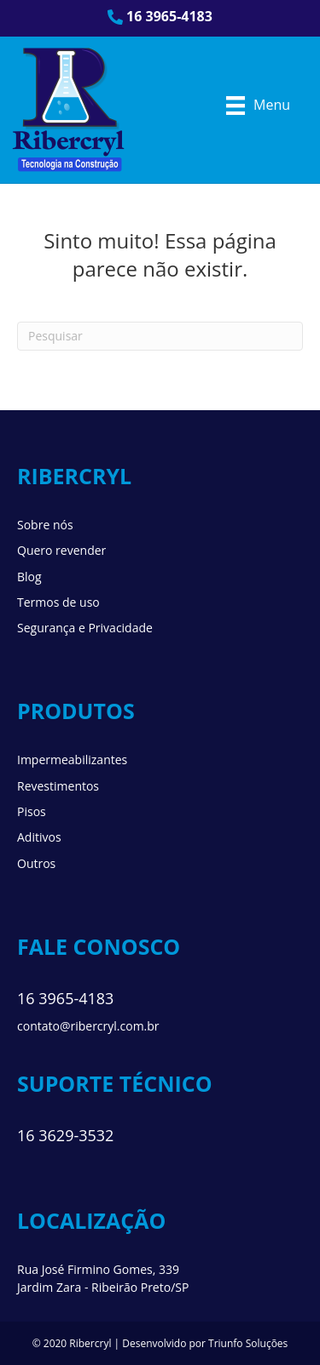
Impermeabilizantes (72, 759)
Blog (29, 576)
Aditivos (39, 837)
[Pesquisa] (160, 336)
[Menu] (258, 105)
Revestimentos (58, 786)
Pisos (31, 811)
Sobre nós (45, 525)
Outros (36, 863)
